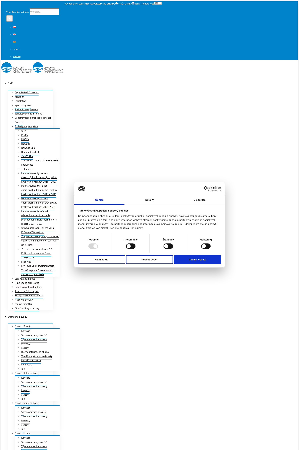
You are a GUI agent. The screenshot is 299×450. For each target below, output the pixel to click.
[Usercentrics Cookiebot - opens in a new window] (206, 188)
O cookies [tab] (200, 199)
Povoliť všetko (197, 259)
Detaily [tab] (149, 199)
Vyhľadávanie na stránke (17, 12)
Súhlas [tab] (99, 199)
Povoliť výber (149, 259)
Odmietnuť (101, 259)
